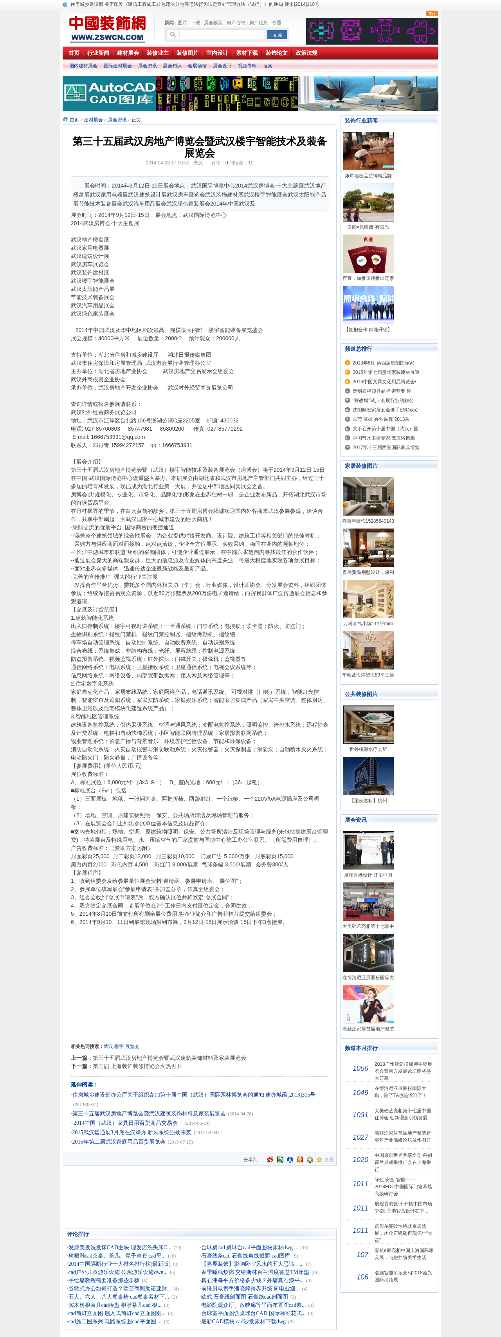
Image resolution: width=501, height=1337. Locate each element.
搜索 (267, 66)
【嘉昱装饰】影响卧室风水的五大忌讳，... (252, 1264)
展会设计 (222, 66)
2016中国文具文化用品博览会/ (384, 381)
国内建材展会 (83, 66)
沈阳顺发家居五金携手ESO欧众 (386, 410)
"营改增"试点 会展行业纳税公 (383, 400)
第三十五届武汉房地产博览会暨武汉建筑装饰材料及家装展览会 (169, 1058)
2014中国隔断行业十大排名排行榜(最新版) (119, 1264)
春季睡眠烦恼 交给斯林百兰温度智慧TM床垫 (255, 1272)
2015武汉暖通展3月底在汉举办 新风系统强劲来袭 (132, 1132)
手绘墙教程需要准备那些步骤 (104, 1280)
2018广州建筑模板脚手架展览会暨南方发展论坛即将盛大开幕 (403, 1071)
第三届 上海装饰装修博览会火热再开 (137, 1066)
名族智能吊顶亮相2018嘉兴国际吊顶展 (403, 1276)
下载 (195, 22)
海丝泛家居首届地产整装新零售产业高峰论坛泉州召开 (403, 1136)
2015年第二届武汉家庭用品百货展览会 (119, 1142)
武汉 (108, 1046)
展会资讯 (147, 66)
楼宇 (119, 1046)
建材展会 (93, 120)
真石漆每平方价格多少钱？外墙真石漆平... (252, 1280)
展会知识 (172, 66)
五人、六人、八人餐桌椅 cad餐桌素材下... (118, 1297)
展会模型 (213, 22)
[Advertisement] (199, 990)
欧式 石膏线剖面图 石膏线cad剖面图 (244, 1297)
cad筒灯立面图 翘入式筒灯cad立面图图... (117, 1313)
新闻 (169, 22)
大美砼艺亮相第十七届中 (368, 926)
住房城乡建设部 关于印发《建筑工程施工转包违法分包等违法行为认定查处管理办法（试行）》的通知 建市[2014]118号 (194, 4)
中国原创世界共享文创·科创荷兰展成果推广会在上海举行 (403, 1162)
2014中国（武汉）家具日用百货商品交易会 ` (127, 1123)
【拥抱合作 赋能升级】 (368, 329)
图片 (182, 22)
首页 (74, 120)
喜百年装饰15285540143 (368, 521)
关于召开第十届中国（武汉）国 (385, 428)
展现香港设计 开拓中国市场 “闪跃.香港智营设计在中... (403, 1207)
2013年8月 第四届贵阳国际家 (383, 363)
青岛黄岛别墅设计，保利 (368, 572)
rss (432, 13)
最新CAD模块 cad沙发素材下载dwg (243, 1321)
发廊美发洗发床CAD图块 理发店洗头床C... (119, 1247)
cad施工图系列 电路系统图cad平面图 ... (115, 1321)
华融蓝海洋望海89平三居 (368, 675)
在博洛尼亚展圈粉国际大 (368, 977)
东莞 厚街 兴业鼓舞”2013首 (381, 419)
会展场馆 (197, 66)
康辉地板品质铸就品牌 (368, 176)
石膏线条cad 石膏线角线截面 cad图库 (245, 1256)
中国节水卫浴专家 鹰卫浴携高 (384, 438)
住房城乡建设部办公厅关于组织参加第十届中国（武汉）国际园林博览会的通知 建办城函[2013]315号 (194, 1095)
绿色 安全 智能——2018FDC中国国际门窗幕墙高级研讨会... (403, 1186)
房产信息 (236, 22)
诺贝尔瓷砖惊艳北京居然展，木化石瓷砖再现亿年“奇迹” (404, 1233)
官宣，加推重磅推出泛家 (368, 278)
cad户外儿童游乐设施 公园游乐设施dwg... (118, 1272)
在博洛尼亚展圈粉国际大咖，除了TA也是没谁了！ (401, 1092)
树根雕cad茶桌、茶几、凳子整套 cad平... (117, 1256)
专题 (276, 22)
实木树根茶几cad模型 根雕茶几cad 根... (115, 1305)
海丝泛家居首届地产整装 (368, 1029)
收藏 (328, 1159)
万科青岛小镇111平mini (368, 623)
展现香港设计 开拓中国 (368, 875)
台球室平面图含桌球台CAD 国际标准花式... (253, 1313)
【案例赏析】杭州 (368, 800)
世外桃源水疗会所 (368, 749)
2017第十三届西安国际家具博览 (386, 447)
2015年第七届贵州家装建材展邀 (386, 372)
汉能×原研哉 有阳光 (368, 227)
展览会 (132, 1046)
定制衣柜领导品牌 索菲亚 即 (382, 391)
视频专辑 (247, 66)
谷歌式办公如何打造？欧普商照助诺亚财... (119, 1289)
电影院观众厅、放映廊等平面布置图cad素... (253, 1305)
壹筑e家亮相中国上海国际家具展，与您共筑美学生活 (404, 1254)
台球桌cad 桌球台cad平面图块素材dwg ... (249, 1247)
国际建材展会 (118, 66)
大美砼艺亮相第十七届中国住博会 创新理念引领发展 (403, 1114)
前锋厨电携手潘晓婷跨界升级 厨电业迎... (250, 1289)
